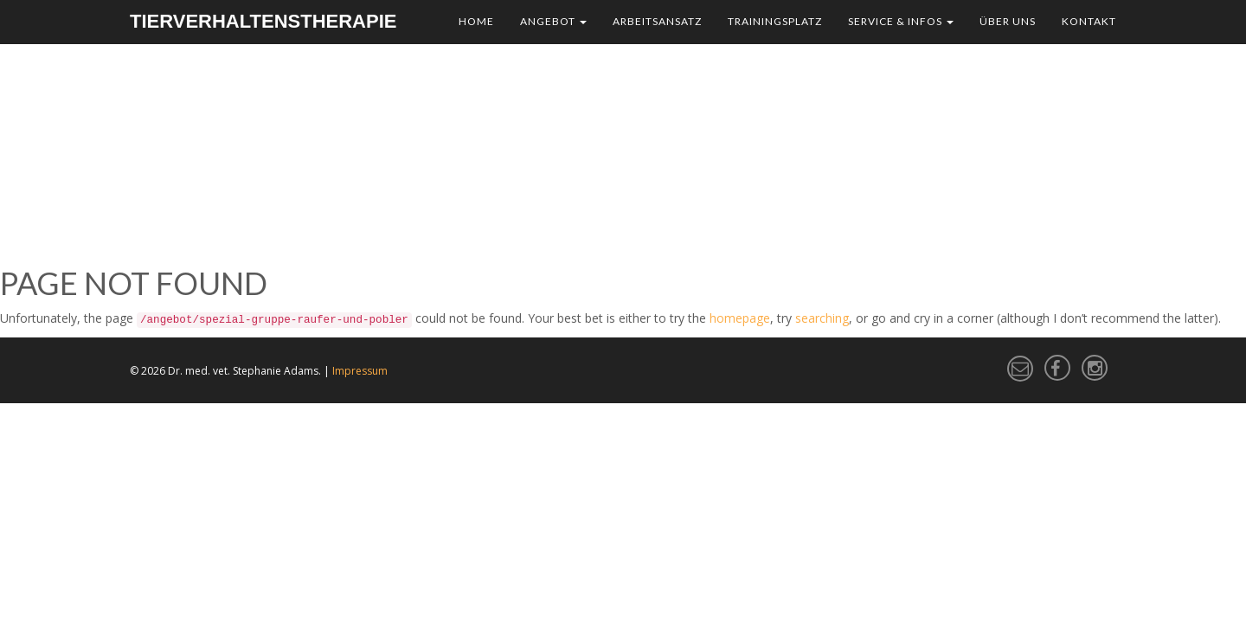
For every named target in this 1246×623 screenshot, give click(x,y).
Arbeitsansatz (657, 21)
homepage (740, 318)
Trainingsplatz (775, 21)
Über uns (1007, 21)
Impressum (360, 370)
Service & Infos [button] (901, 21)
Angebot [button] (553, 21)
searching (822, 318)
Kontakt (1089, 21)
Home (476, 21)
